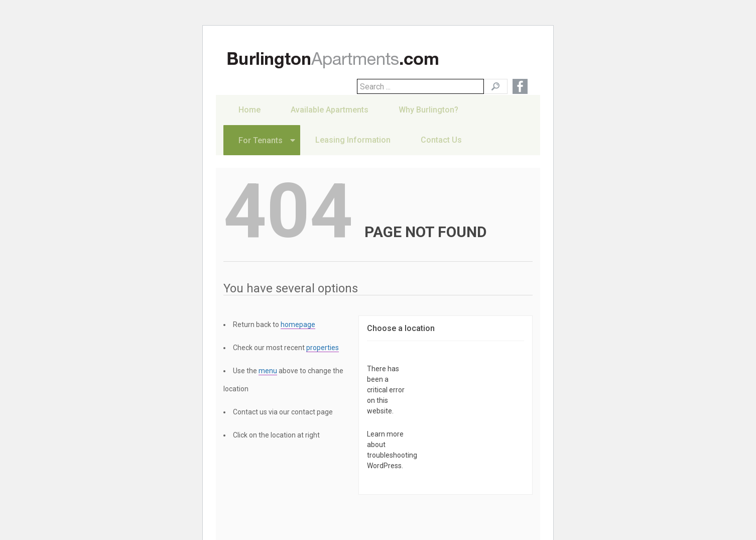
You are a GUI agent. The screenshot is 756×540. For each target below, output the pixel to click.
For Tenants (260, 153)
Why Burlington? (428, 122)
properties (322, 348)
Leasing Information (353, 152)
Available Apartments (329, 122)
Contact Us (441, 152)
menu (268, 371)
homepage (298, 324)
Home (249, 122)
